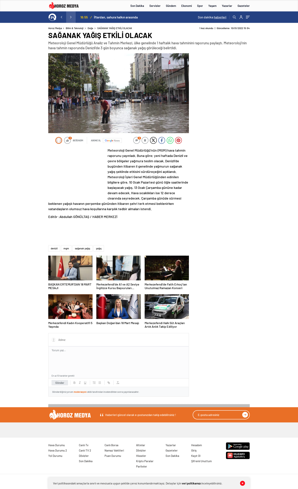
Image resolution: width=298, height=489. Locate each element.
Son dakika (212, 17)
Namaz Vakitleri (114, 450)
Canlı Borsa (111, 445)
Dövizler (84, 455)
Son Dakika (137, 5)
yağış (98, 248)
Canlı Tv (83, 445)
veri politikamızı (191, 483)
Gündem (171, 5)
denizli (54, 248)
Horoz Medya (55, 28)
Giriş (194, 450)
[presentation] (61, 17)
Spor (200, 5)
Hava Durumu (56, 445)
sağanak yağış (82, 248)
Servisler (155, 5)
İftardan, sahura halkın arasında (116, 17)
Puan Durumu (113, 455)
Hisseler (141, 455)
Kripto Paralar (145, 461)
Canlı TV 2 (85, 450)
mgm (66, 248)
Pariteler (141, 466)
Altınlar (140, 445)
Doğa (90, 28)
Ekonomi (186, 5)
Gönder (59, 382)
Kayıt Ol (196, 455)
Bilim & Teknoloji (74, 28)
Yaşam (212, 5)
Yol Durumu (55, 455)
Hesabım (196, 445)
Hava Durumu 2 (57, 450)
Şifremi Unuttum (201, 461)
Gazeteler (244, 5)
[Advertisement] (32, 100)
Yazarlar (227, 5)
